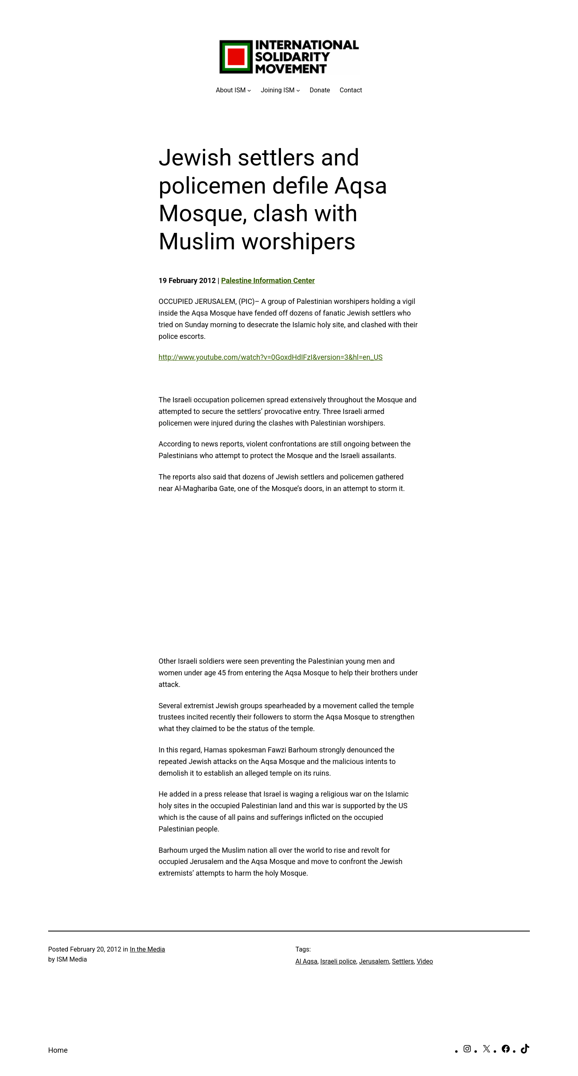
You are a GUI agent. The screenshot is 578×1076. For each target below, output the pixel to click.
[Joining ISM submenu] (280, 90)
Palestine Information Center (268, 280)
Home (57, 1050)
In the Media (147, 949)
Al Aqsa (306, 961)
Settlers (403, 961)
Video (425, 961)
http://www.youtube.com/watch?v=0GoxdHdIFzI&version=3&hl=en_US (271, 357)
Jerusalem (374, 961)
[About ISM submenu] (233, 90)
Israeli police (338, 961)
